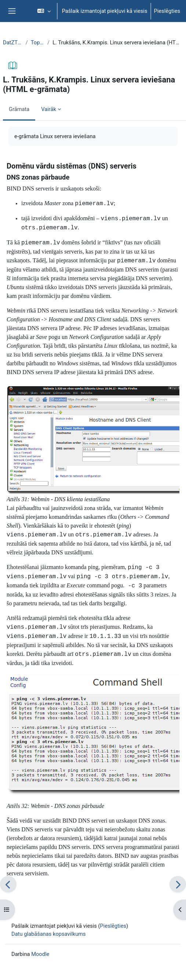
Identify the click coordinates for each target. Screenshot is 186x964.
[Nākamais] (177, 884)
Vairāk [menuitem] (48, 109)
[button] (44, 11)
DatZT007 (13, 42)
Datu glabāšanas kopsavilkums (48, 934)
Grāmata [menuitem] (19, 109)
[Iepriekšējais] (8, 884)
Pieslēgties (167, 11)
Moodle (40, 954)
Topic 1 (37, 42)
